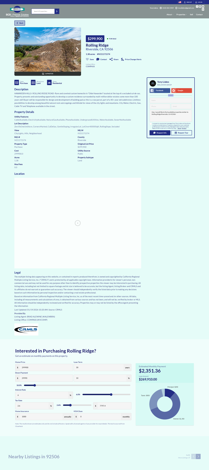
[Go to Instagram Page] (200, 6)
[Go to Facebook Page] (197, 6)
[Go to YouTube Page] (203, 6)
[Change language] (180, 2)
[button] (57, 11)
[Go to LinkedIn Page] (203, 9)
